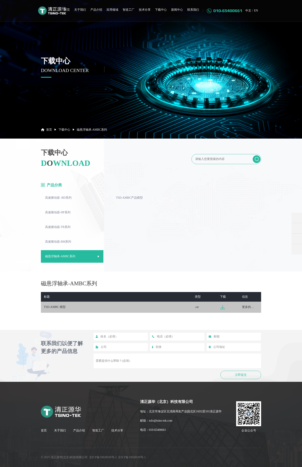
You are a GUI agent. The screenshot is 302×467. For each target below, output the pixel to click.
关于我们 (80, 10)
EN (256, 10)
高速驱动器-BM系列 (58, 241)
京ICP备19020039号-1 (132, 457)
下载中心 (161, 10)
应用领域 (112, 10)
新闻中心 (177, 10)
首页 (67, 10)
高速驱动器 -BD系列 (58, 197)
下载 (222, 307)
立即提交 (241, 374)
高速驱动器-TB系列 (57, 227)
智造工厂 (128, 10)
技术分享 (145, 10)
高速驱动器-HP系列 (57, 212)
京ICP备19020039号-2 (103, 457)
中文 (248, 10)
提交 (256, 159)
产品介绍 (96, 10)
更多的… (248, 307)
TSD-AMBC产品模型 (129, 197)
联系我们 (193, 10)
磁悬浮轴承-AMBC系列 (60, 256)
